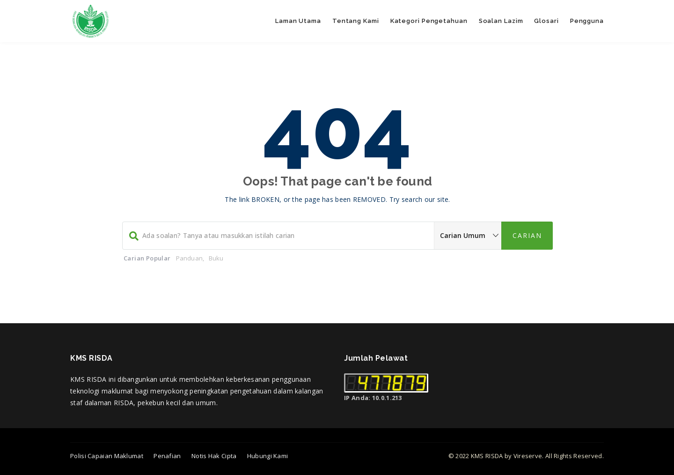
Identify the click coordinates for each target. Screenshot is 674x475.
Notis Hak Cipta (214, 456)
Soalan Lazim (501, 20)
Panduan (189, 258)
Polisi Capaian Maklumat (106, 456)
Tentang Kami (355, 20)
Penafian (167, 456)
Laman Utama (298, 20)
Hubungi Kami (267, 456)
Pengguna (587, 20)
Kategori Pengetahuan (429, 20)
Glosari (546, 20)
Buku (216, 258)
